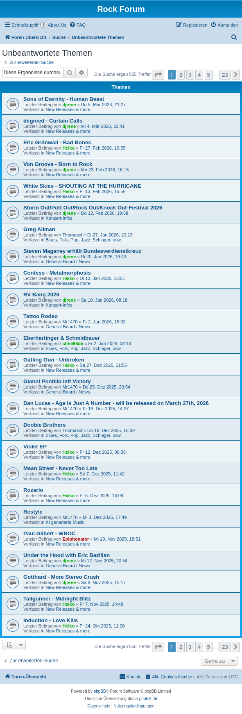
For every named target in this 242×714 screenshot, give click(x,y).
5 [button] (208, 74)
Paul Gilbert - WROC (49, 533)
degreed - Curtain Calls (52, 121)
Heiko (68, 148)
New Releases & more (67, 109)
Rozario (33, 490)
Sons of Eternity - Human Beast (63, 99)
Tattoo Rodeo (40, 316)
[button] (158, 75)
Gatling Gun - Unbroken (53, 360)
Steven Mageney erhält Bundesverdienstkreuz (82, 251)
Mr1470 (69, 321)
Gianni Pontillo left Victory (57, 381)
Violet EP (35, 446)
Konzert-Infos (58, 218)
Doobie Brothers (44, 425)
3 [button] (190, 74)
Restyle (33, 512)
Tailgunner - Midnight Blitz (57, 599)
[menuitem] (53, 25)
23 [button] (225, 74)
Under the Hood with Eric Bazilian (66, 555)
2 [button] (180, 74)
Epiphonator (75, 539)
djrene (69, 104)
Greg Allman (39, 229)
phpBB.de (148, 698)
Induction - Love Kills (50, 620)
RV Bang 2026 (41, 294)
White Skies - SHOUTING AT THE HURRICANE (82, 186)
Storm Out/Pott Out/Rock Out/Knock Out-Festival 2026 (92, 208)
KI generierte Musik (64, 522)
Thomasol (72, 234)
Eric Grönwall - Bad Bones (57, 142)
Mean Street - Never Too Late (60, 468)
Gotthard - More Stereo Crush (61, 577)
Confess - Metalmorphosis (57, 273)
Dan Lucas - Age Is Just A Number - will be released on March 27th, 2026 (116, 403)
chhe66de (72, 343)
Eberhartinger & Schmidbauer (61, 338)
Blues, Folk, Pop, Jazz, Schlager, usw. (83, 239)
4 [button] (199, 74)
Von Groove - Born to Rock (57, 164)
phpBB (100, 691)
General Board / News (67, 261)
